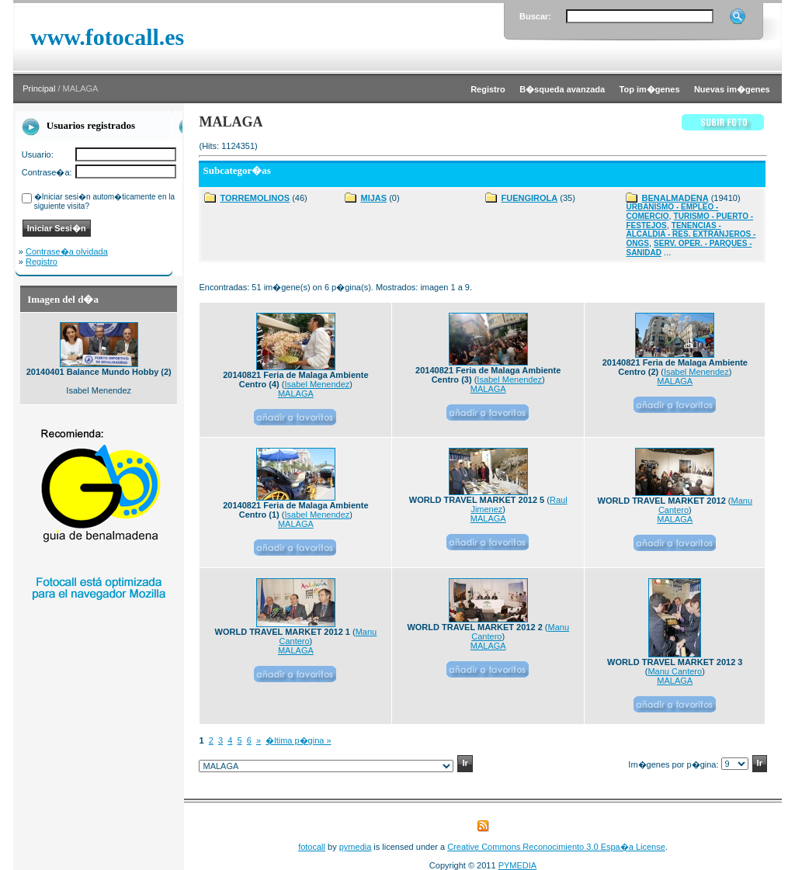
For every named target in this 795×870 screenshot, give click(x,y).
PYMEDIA (517, 865)
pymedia (355, 846)
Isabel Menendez (317, 384)
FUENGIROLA (529, 198)
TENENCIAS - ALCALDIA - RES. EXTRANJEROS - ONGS (690, 234)
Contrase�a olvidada (67, 251)
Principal (39, 88)
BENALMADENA (674, 198)
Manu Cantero (674, 671)
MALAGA (296, 393)
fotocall (311, 846)
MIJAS (373, 198)
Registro (41, 261)
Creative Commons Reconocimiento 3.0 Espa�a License (556, 846)
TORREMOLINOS (255, 198)
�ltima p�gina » (298, 740)
